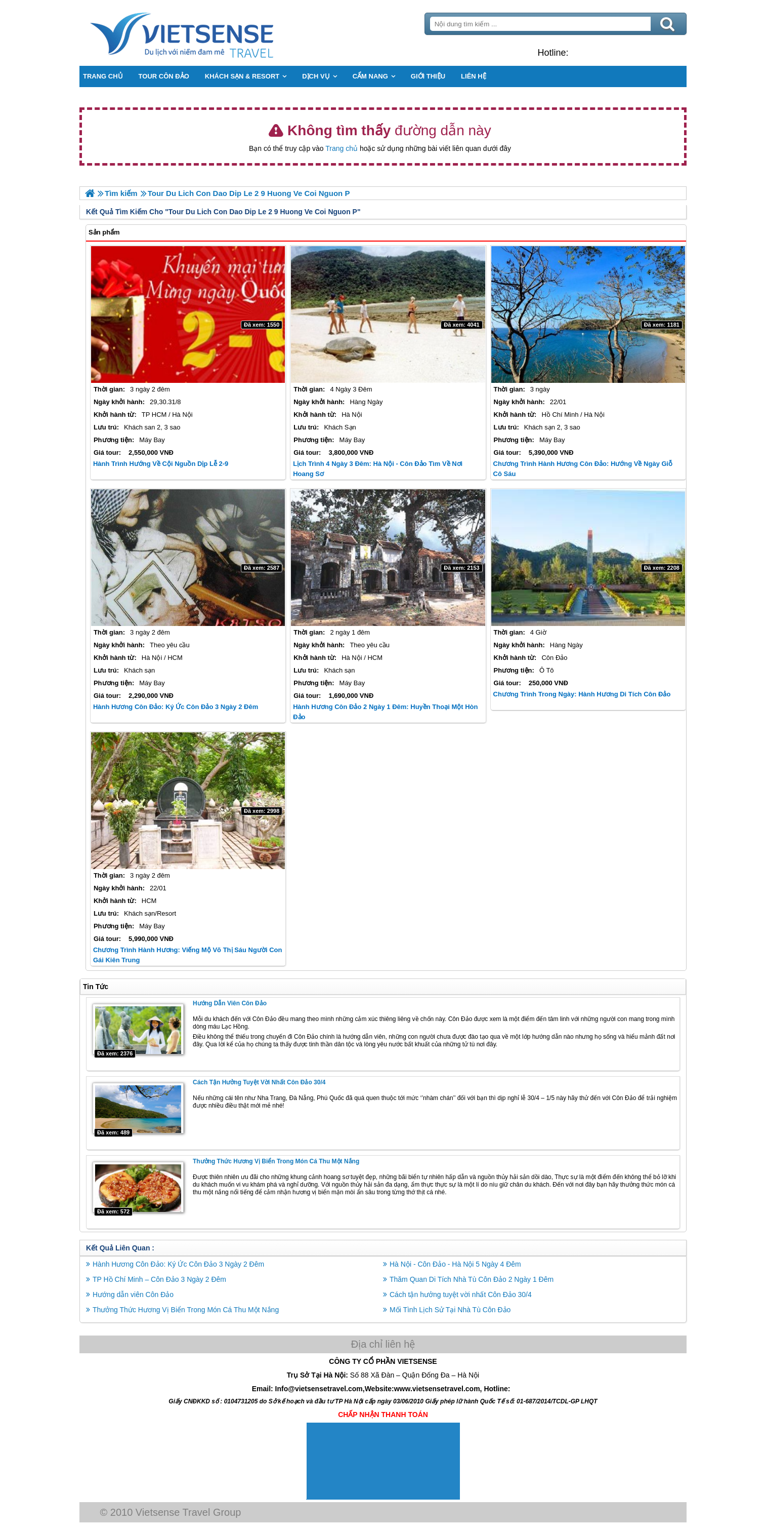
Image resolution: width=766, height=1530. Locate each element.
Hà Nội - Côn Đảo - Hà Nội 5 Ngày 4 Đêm (455, 1264)
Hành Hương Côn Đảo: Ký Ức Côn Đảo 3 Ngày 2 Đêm (175, 707)
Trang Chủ (206, 33)
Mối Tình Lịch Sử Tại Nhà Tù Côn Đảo (450, 1310)
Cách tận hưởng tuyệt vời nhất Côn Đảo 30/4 (259, 1082)
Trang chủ (341, 148)
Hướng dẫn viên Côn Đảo (230, 1003)
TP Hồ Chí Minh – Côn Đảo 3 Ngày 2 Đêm (159, 1279)
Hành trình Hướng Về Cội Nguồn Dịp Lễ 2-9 (160, 463)
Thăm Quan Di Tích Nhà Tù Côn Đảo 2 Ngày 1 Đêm (472, 1279)
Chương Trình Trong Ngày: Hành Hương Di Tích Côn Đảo (582, 694)
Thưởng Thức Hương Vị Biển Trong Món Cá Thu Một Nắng (276, 1161)
